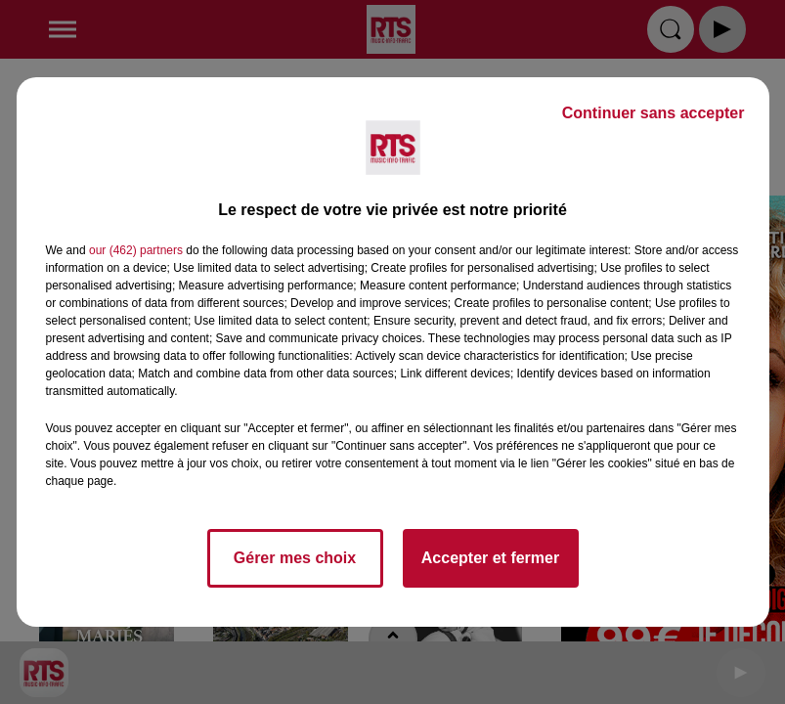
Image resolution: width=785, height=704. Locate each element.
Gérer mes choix (295, 558)
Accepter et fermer (490, 558)
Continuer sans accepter (653, 113)
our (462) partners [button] (136, 250)
